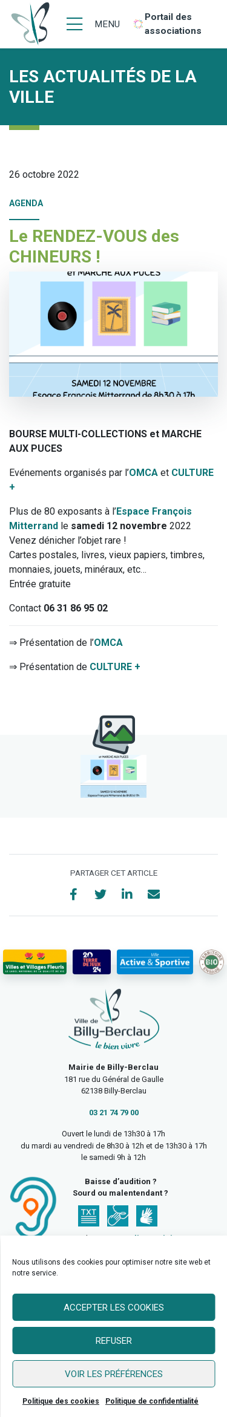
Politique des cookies (60, 1401)
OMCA (143, 472)
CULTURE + (115, 667)
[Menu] (93, 24)
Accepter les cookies (114, 1307)
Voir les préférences (114, 1374)
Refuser (114, 1340)
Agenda (26, 203)
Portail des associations (173, 23)
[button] (113, 776)
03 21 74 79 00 (114, 1112)
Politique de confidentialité (152, 1401)
